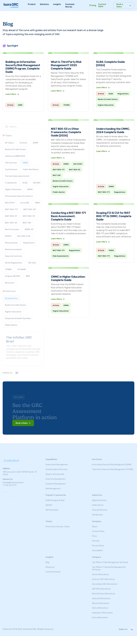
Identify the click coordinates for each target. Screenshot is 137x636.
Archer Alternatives (100, 572)
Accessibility (97, 548)
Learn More (10, 94)
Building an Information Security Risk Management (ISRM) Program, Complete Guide (22, 66)
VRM (28, 274)
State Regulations (13, 261)
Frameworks (11, 181)
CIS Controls (11, 161)
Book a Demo (120, 5)
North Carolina (12, 227)
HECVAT (37, 181)
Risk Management (53, 486)
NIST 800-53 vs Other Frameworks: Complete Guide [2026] (66, 132)
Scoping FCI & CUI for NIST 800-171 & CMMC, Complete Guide (113, 217)
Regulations (123, 94)
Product (32, 4)
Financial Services (99, 508)
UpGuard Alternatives (101, 596)
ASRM (35, 140)
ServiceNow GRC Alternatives (104, 582)
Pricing (92, 5)
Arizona (23, 140)
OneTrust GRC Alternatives (103, 577)
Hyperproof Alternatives (102, 610)
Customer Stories (53, 570)
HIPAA (30, 187)
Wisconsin (9, 281)
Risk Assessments (13, 247)
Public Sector (11, 323)
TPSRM (66, 105)
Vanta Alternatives (100, 606)
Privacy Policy (98, 543)
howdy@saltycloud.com (13, 480)
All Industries (11, 296)
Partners (96, 539)
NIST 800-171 (11, 207)
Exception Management (56, 482)
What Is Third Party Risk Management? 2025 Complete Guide (66, 65)
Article (10, 105)
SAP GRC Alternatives (101, 587)
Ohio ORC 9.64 (23, 234)
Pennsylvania (11, 241)
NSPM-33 (29, 227)
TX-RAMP (21, 267)
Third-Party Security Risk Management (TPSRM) (112, 467)
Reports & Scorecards (55, 472)
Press (94, 534)
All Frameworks (52, 508)
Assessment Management (57, 462)
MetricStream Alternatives (103, 591)
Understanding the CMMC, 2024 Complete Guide (113, 131)
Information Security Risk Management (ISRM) (111, 462)
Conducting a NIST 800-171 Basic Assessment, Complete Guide (68, 216)
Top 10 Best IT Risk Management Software (110, 560)
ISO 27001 (9, 201)
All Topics (9, 140)
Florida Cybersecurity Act (17, 174)
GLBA (111, 94)
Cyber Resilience (30, 167)
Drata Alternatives (100, 615)
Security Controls (13, 254)
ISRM (20, 105)
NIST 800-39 (29, 214)
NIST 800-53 (11, 221)
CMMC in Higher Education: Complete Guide (68, 278)
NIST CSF (27, 221)
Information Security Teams (58, 524)
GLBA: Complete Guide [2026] (110, 63)
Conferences (11, 167)
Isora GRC (24, 201)
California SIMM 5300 (15, 154)
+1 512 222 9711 (9, 483)
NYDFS (8, 234)
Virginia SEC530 (12, 274)
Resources (50, 565)
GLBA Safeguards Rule (55, 498)
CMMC (25, 161)
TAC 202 (32, 261)
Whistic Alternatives (100, 601)
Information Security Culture (19, 194)
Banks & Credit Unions (108, 99)
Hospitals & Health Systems (18, 316)
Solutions (44, 4)
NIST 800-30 (29, 207)
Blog (47, 560)
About (94, 524)
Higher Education (106, 105)
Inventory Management (56, 477)
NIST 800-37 (11, 214)
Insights (57, 4)
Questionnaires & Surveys (56, 467)
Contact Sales (102, 5)
